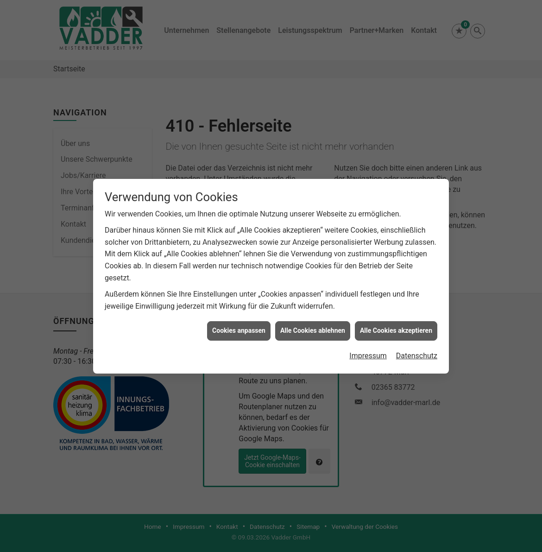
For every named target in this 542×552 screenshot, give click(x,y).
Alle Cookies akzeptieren (396, 326)
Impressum (368, 351)
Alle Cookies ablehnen (312, 326)
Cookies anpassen (238, 326)
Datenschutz (416, 351)
